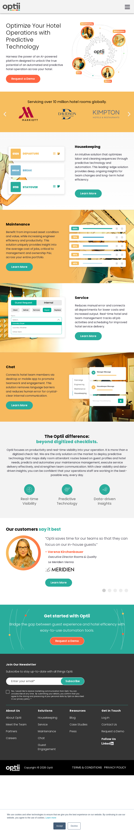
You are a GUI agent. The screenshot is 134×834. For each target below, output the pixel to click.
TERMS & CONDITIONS (87, 767)
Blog (73, 718)
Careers (11, 738)
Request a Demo (23, 79)
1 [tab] (104, 590)
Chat (41, 738)
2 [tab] (109, 590)
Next (129, 114)
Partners (11, 731)
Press (73, 731)
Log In (105, 718)
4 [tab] (120, 590)
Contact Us (109, 724)
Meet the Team (16, 724)
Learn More (88, 193)
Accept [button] (59, 826)
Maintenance (47, 731)
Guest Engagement (47, 747)
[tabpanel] (67, 561)
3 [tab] (115, 590)
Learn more (51, 818)
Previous (5, 114)
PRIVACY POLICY (115, 767)
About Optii (13, 718)
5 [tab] (126, 590)
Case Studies (78, 724)
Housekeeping (47, 718)
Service (43, 724)
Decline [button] (74, 826)
